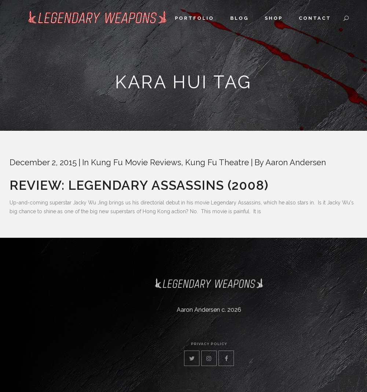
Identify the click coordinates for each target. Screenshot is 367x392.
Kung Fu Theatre (217, 162)
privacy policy (209, 344)
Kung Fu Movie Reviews (136, 162)
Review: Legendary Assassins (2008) (139, 185)
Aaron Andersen (295, 162)
